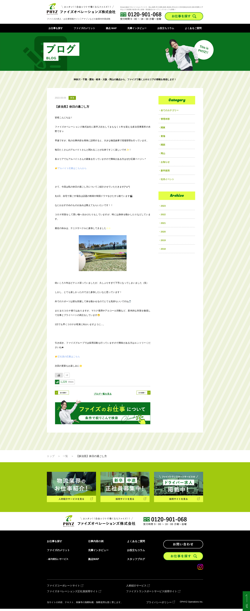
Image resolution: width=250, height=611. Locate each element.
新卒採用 (165, 170)
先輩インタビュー (137, 28)
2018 (163, 249)
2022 (163, 214)
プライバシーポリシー (159, 604)
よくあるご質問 (193, 28)
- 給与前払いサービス (57, 561)
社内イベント (167, 179)
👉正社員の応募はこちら (67, 356)
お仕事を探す (55, 28)
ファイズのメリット (84, 28)
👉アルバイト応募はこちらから (71, 168)
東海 (163, 136)
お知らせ (165, 162)
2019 (163, 240)
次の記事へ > (139, 394)
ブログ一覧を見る (103, 394)
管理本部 (165, 119)
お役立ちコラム (165, 28)
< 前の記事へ (66, 394)
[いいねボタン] (59, 375)
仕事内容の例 (95, 543)
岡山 (163, 153)
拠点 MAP (111, 28)
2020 (163, 231)
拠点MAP (93, 561)
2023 (163, 206)
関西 (163, 145)
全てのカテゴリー (170, 110)
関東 (163, 127)
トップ (51, 458)
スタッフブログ (136, 561)
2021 (163, 223)
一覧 (65, 458)
